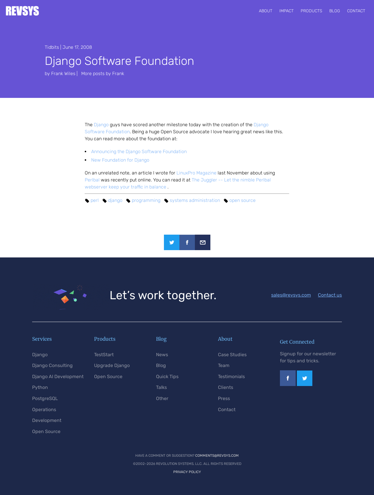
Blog (334, 10)
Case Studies (232, 354)
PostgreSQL (45, 398)
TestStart (104, 354)
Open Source (46, 431)
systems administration (195, 200)
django (115, 200)
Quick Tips (167, 376)
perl (95, 200)
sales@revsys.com (291, 295)
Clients (225, 387)
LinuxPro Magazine (196, 173)
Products (311, 10)
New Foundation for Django (120, 160)
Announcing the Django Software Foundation (139, 151)
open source (242, 200)
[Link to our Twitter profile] (304, 384)
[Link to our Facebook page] (288, 384)
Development (46, 420)
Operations (44, 409)
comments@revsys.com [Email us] (217, 456)
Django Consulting (52, 365)
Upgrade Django (112, 365)
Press (224, 398)
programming (146, 200)
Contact (356, 10)
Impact (286, 10)
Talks (161, 387)
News (162, 354)
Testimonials (231, 376)
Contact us (330, 295)
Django (101, 124)
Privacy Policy (187, 472)
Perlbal (92, 180)
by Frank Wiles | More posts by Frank (84, 73)
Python (40, 387)
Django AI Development (58, 376)
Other (162, 398)
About (265, 10)
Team (223, 365)
